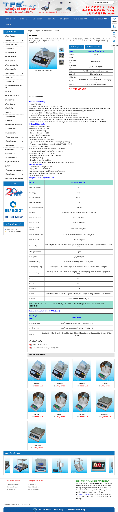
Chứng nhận (98, 19)
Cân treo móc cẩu (11, 65)
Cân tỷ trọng (10, 116)
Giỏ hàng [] (111, 19)
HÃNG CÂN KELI (10, 174)
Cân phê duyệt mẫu (12, 96)
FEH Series (56, 31)
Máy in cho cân (10, 133)
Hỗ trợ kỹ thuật (31, 484)
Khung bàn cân (10, 129)
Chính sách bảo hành (13, 484)
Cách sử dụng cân (76, 47)
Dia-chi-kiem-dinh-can (33, 489)
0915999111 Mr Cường (53, 510)
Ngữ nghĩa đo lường (12, 487)
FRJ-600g (105, 383)
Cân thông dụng (11, 44)
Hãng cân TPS (10, 153)
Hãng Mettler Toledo (13, 170)
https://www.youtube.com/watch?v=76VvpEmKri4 (77, 328)
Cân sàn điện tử (10, 57)
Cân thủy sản (10, 61)
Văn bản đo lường (81, 19)
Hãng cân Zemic (10, 141)
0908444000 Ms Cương (75, 510)
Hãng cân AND (10, 149)
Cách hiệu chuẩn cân (93, 47)
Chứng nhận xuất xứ (33, 487)
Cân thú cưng (10, 104)
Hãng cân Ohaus (11, 158)
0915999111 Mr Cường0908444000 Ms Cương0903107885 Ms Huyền (100, 10)
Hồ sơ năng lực (11, 489)
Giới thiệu (23, 19)
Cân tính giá (9, 81)
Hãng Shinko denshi (12, 137)
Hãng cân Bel (10, 145)
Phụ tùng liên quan (12, 162)
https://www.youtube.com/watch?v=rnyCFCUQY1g (76, 323)
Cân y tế (8, 112)
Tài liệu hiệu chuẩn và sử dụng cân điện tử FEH (46, 348)
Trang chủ (10, 19)
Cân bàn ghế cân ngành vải (13, 86)
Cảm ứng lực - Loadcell (13, 125)
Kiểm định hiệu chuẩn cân (14, 178)
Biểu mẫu (51, 19)
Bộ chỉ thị (8, 120)
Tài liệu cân (64, 19)
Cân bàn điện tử (10, 53)
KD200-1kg (104, 414)
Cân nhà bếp (48, 31)
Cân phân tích (10, 36)
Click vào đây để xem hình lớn (42, 70)
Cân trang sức (10, 69)
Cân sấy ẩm (9, 108)
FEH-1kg (37, 383)
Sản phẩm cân (37, 19)
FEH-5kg (82, 383)
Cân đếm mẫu (9, 48)
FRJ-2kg (59, 414)
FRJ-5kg (82, 414)
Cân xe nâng (9, 100)
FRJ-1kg (37, 414)
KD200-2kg (37, 445)
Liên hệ (8, 25)
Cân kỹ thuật (9, 40)
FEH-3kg (60, 383)
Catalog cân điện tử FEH (40, 345)
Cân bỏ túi (8, 77)
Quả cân (8, 166)
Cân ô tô (8, 92)
